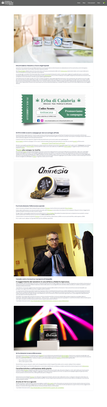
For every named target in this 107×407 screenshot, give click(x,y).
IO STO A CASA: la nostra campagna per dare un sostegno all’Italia (37, 133)
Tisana (19, 150)
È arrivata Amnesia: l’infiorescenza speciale (30, 206)
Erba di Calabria (22, 71)
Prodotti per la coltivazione (58, 143)
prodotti (75, 141)
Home (78, 3)
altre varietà (50, 383)
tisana (60, 145)
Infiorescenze (45, 143)
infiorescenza (85, 366)
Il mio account (91, 3)
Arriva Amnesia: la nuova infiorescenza (28, 353)
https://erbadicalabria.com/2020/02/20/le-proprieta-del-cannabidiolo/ (47, 387)
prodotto (59, 358)
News (98, 3)
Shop (84, 3)
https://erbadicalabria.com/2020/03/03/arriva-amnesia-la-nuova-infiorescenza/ (49, 301)
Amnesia (48, 208)
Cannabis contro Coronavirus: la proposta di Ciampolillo (34, 279)
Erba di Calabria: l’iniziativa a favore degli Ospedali (32, 65)
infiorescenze (64, 71)
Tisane (50, 143)
